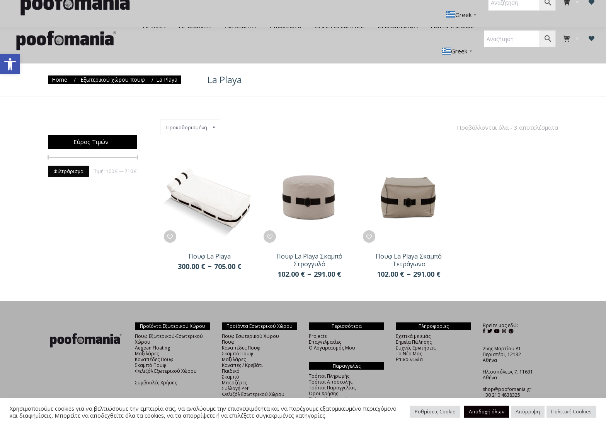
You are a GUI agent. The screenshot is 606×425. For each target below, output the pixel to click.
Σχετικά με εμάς (413, 322)
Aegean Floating (152, 334)
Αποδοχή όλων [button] (486, 411)
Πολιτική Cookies (571, 411)
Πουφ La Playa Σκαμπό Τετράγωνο (409, 246)
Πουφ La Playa (210, 242)
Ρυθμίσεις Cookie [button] (435, 411)
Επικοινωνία (409, 345)
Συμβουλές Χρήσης (156, 368)
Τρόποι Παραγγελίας (332, 373)
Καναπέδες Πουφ (154, 345)
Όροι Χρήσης (323, 379)
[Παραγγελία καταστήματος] (190, 113)
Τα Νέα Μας (409, 339)
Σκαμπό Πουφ (150, 351)
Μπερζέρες (234, 368)
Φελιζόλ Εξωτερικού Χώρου (166, 357)
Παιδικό (231, 357)
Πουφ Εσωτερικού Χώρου (250, 322)
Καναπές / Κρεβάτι (242, 351)
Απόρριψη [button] (528, 411)
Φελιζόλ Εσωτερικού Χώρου (253, 380)
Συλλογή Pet (235, 374)
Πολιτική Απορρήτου (332, 385)
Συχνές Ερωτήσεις (416, 334)
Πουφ (228, 328)
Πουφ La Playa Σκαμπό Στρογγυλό (309, 246)
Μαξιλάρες (147, 339)
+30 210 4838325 (501, 381)
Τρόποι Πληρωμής (329, 362)
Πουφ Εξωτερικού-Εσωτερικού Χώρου (169, 325)
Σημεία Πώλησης (414, 328)
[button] (10, 64)
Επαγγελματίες (325, 328)
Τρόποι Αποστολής (330, 368)
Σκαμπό (230, 363)
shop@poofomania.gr (507, 375)
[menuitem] (154, 12)
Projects (318, 322)
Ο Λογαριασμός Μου (332, 334)
